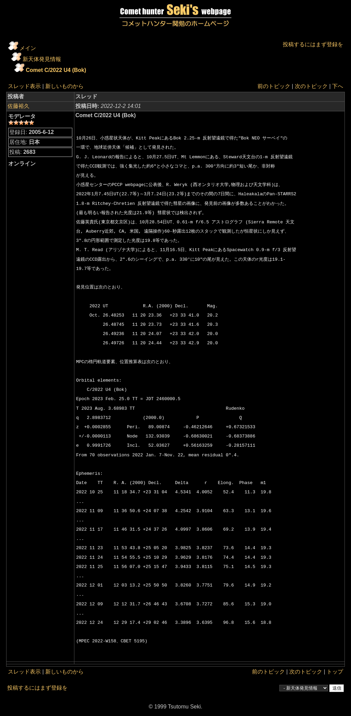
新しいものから (64, 86)
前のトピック (273, 86)
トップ (335, 672)
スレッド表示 (24, 86)
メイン (28, 48)
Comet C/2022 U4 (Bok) (56, 70)
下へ (337, 86)
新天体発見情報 (42, 59)
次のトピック (311, 86)
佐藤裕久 (18, 106)
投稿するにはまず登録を (313, 44)
